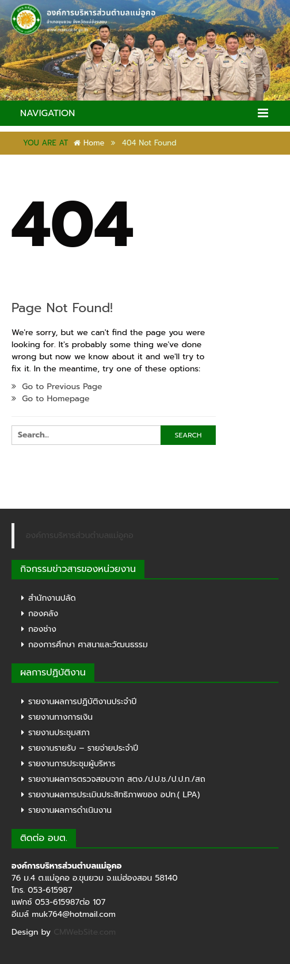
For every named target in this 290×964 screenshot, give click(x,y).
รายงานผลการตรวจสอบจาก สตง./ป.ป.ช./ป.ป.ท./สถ (116, 779)
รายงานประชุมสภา (59, 733)
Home (89, 142)
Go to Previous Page (57, 387)
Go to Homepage (51, 399)
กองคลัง (43, 614)
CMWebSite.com (85, 932)
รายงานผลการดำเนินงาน (70, 810)
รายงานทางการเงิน (60, 717)
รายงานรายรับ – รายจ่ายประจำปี (83, 748)
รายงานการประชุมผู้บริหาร (72, 764)
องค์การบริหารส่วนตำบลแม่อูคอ (79, 535)
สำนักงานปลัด (52, 598)
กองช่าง (42, 629)
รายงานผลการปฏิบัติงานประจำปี (82, 702)
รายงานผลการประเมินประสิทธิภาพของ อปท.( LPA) (114, 795)
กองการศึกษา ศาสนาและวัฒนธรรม (88, 645)
